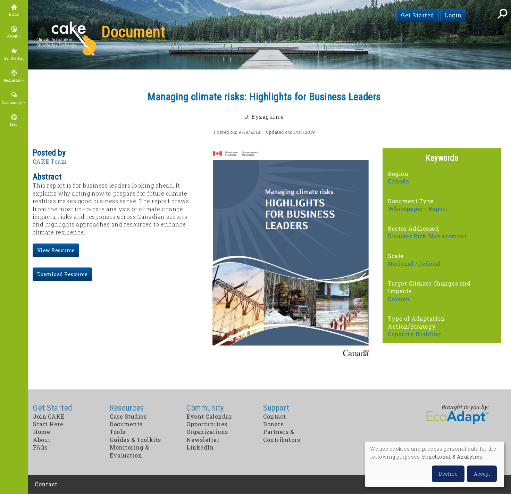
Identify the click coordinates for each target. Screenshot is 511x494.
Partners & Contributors (281, 435)
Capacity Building (414, 334)
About (12, 36)
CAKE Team (50, 161)
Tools (117, 431)
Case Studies (128, 416)
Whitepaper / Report (418, 208)
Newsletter (202, 439)
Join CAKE (49, 416)
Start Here (48, 424)
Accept (482, 473)
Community (12, 102)
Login (453, 15)
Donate (273, 424)
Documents (126, 424)
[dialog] (434, 464)
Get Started (417, 15)
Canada (398, 181)
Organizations (207, 431)
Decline (448, 473)
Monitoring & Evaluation (129, 451)
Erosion (399, 299)
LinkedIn (199, 447)
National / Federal (414, 263)
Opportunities (206, 424)
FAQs (40, 447)
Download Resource (62, 274)
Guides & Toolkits (135, 439)
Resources (12, 80)
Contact (274, 416)
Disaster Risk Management (427, 236)
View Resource (56, 250)
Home (14, 14)
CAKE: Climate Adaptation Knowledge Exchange (66, 39)
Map (14, 124)
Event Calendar (209, 416)
